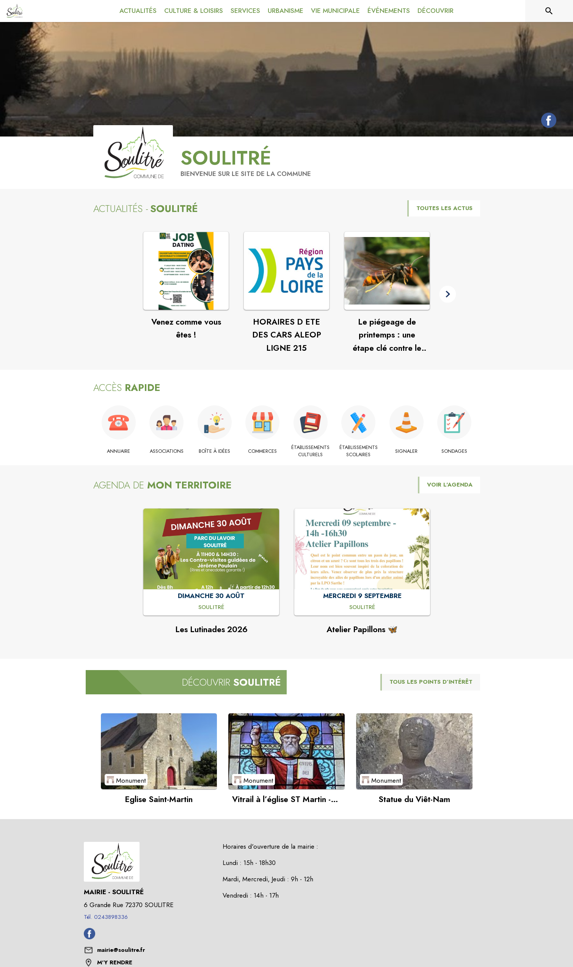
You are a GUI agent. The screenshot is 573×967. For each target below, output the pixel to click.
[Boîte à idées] (215, 451)
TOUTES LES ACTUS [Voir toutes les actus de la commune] (444, 208)
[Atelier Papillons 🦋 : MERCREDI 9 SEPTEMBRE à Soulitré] (362, 607)
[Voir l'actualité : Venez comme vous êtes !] (186, 271)
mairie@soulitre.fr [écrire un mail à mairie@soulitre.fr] (121, 950)
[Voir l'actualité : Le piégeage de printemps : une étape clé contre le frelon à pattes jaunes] (387, 271)
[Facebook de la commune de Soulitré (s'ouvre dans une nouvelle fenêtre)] (546, 122)
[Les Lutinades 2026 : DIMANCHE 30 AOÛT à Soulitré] (211, 607)
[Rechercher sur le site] (549, 11)
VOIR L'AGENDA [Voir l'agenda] (450, 484)
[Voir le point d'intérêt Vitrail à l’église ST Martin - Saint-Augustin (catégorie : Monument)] (286, 751)
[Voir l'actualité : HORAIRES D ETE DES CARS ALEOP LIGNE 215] (286, 271)
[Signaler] (407, 451)
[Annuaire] (119, 451)
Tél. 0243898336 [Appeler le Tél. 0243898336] (106, 917)
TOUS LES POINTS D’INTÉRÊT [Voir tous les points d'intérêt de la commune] (431, 682)
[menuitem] (138, 11)
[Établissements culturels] (311, 451)
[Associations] (166, 451)
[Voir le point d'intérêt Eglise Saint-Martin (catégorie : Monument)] (159, 751)
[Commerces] (262, 451)
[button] (447, 294)
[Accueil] (14, 11)
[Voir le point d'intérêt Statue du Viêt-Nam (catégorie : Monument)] (414, 751)
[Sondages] (454, 451)
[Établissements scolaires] (358, 451)
